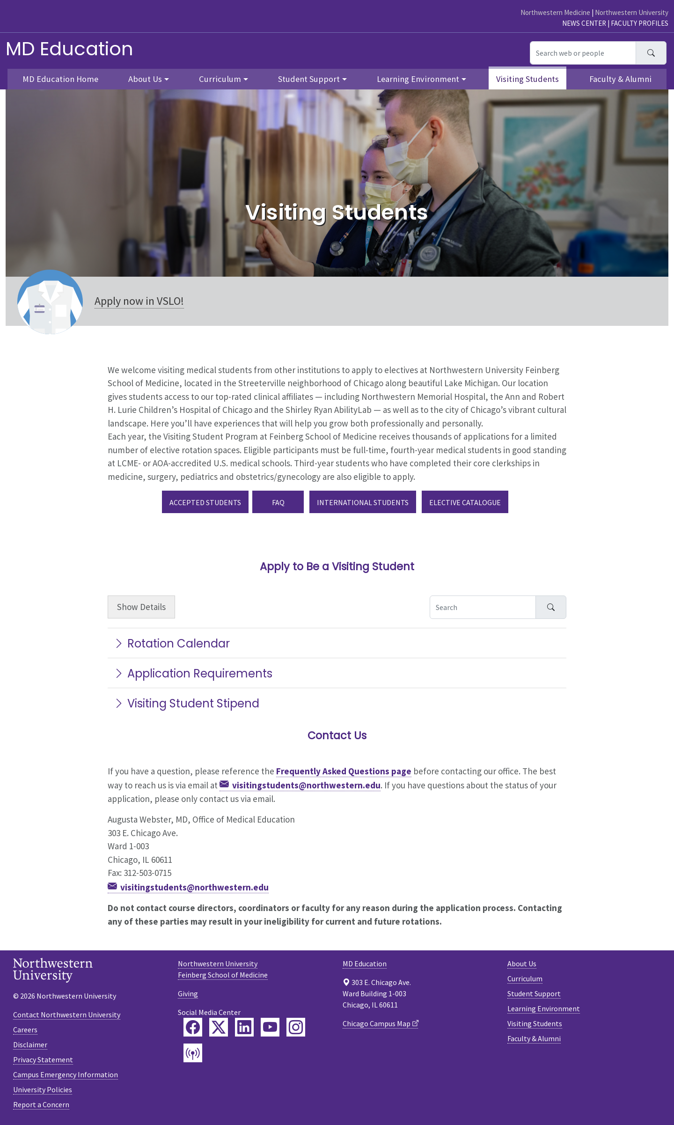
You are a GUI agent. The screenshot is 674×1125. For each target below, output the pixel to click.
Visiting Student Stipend (186, 703)
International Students (363, 502)
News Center (584, 23)
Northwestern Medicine (555, 12)
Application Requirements (192, 673)
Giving (188, 993)
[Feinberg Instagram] (295, 1027)
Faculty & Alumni (620, 79)
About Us (521, 963)
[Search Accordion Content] (483, 607)
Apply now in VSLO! (139, 301)
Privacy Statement (43, 1059)
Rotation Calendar (171, 643)
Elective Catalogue (465, 502)
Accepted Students (205, 502)
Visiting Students (527, 79)
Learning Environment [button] (418, 79)
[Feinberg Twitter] (218, 1027)
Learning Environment (543, 1008)
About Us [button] (145, 79)
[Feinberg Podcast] (192, 1053)
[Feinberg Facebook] (192, 1027)
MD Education (69, 48)
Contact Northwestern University (66, 1014)
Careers (25, 1029)
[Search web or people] (583, 53)
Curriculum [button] (220, 79)
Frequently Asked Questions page (343, 771)
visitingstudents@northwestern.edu (306, 785)
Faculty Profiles (639, 23)
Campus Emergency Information (65, 1074)
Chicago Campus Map (376, 1023)
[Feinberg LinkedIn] (244, 1027)
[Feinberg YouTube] (270, 1027)
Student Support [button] (309, 79)
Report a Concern (41, 1104)
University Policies (42, 1089)
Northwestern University (631, 12)
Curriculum (524, 978)
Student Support (534, 993)
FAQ (278, 502)
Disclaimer (30, 1044)
